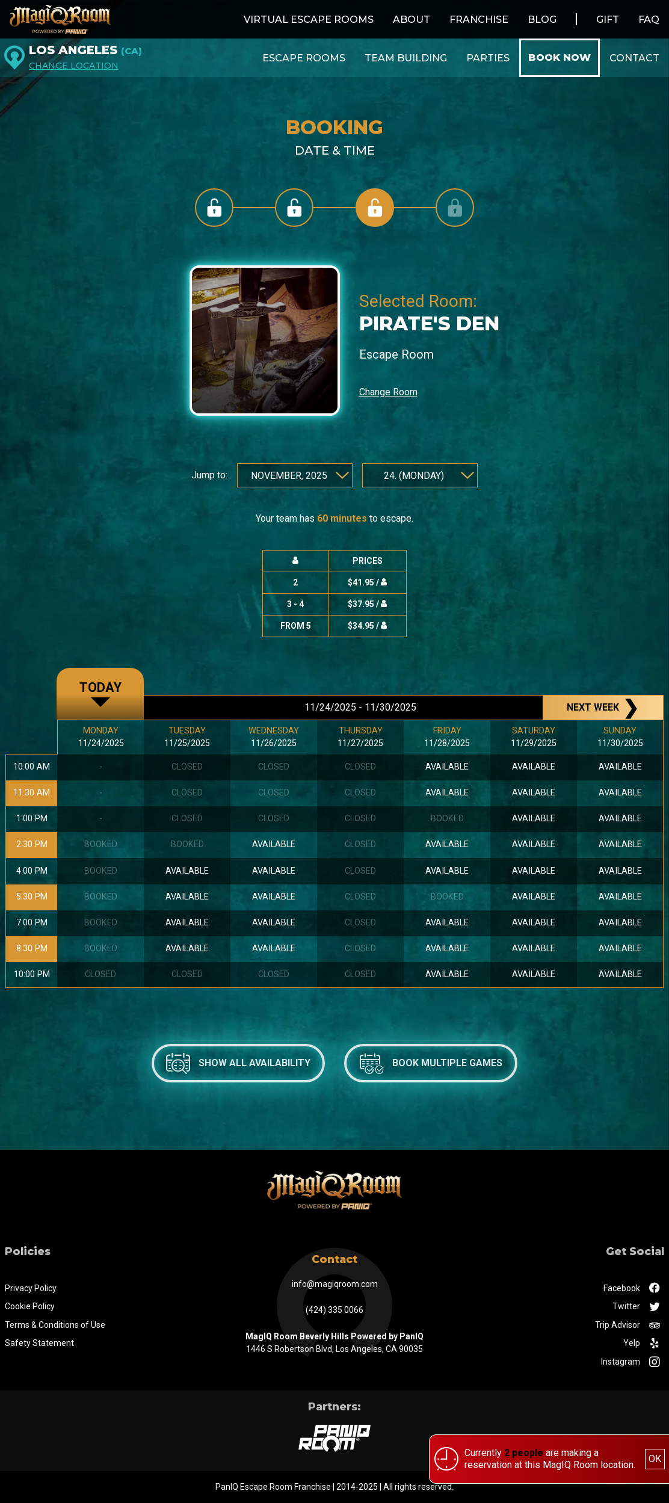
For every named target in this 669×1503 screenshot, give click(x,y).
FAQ (648, 19)
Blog (542, 19)
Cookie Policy (30, 1306)
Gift (607, 19)
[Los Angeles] (14, 57)
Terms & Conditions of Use (55, 1325)
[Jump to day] (420, 475)
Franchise (478, 19)
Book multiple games (431, 1064)
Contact (634, 58)
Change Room (388, 392)
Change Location (74, 66)
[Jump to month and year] (295, 475)
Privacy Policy (31, 1288)
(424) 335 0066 (334, 1310)
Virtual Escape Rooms (309, 19)
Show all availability (238, 1064)
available (187, 871)
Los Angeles (85, 50)
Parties (488, 58)
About (411, 19)
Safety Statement (39, 1343)
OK (655, 1458)
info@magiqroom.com (335, 1284)
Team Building (406, 58)
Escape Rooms (303, 58)
